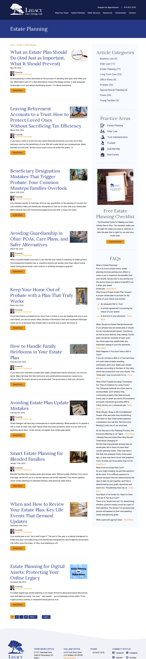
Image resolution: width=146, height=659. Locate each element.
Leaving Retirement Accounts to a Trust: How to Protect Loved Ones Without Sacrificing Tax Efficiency (45, 114)
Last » (46, 593)
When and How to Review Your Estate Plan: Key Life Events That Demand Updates (37, 493)
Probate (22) (106, 85)
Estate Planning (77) (110, 69)
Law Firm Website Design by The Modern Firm (122, 654)
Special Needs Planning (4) (113, 90)
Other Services (94, 13)
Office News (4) (108, 79)
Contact (132, 13)
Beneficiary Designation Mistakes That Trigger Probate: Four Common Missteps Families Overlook (38, 174)
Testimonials (120, 13)
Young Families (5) (109, 100)
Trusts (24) (105, 95)
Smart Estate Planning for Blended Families (36, 439)
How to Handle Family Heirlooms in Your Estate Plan (36, 339)
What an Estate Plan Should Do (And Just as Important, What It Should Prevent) (38, 57)
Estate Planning (78, 13)
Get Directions (40, 637)
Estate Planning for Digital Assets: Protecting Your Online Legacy (37, 550)
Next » (33, 593)
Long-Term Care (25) (111, 74)
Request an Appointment (108, 7)
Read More (18, 90)
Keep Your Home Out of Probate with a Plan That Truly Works (41, 285)
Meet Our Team (61, 13)
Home (50, 12)
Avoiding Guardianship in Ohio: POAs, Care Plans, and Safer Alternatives (39, 231)
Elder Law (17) (107, 64)
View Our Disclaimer (39, 654)
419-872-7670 (130, 7)
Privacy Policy (54, 654)
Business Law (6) (108, 58)
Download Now (115, 241)
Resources (107, 13)
